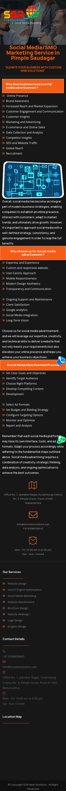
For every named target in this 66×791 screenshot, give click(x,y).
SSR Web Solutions (35, 784)
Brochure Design (18, 608)
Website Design (17, 583)
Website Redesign (19, 614)
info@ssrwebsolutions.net (33, 524)
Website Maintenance (21, 602)
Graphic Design (17, 626)
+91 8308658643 (33, 528)
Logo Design (15, 620)
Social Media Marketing (22, 595)
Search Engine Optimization (25, 589)
